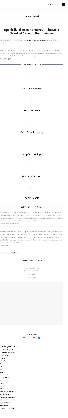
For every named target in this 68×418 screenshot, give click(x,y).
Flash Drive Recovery (31, 132)
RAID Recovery (32, 110)
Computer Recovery (32, 176)
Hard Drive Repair (32, 88)
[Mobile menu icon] (63, 4)
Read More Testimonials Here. (9, 253)
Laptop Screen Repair (32, 154)
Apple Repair (32, 197)
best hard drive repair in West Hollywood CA (39, 40)
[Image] (31, 78)
